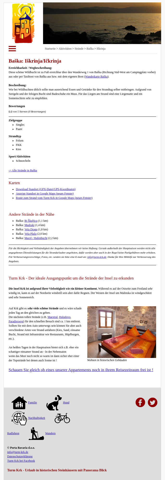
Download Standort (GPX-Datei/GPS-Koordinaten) (46, 189)
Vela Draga (31, 229)
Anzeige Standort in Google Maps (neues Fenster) (45, 193)
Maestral (53, 317)
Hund (58, 402)
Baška (90, 48)
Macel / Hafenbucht (36, 238)
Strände (79, 48)
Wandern (42, 433)
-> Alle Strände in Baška (23, 170)
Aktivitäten (65, 48)
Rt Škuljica (31, 220)
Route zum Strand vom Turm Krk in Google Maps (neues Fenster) (54, 198)
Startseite (50, 48)
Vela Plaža (31, 233)
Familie (24, 402)
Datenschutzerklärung (19, 456)
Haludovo (64, 317)
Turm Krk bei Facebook (21, 460)
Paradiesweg (16, 321)
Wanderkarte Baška (96, 76)
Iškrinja (101, 48)
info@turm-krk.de (96, 256)
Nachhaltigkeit (28, 418)
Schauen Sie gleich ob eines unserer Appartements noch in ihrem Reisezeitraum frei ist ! (81, 370)
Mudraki (29, 225)
